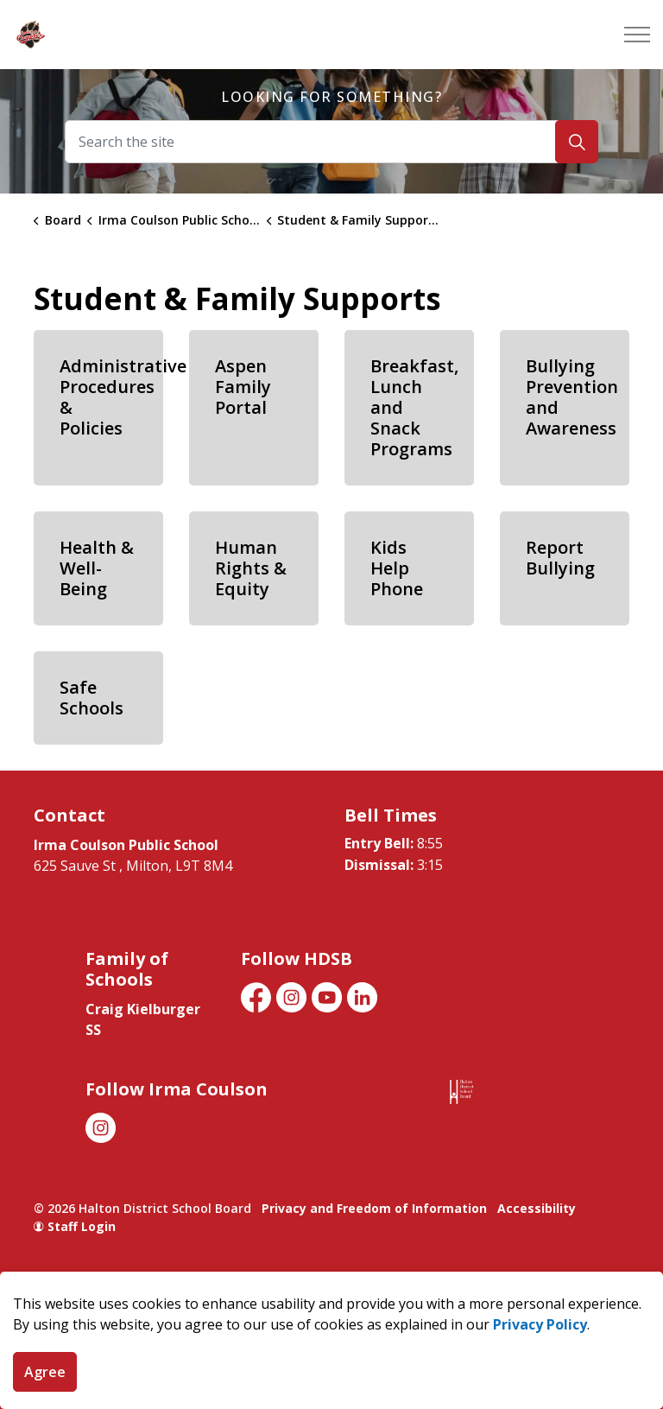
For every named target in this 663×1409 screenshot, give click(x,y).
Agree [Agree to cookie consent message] (45, 1372)
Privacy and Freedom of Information (374, 1208)
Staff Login (75, 1226)
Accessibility (536, 1208)
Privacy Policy (540, 1324)
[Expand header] (637, 34)
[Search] (576, 141)
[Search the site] (331, 141)
